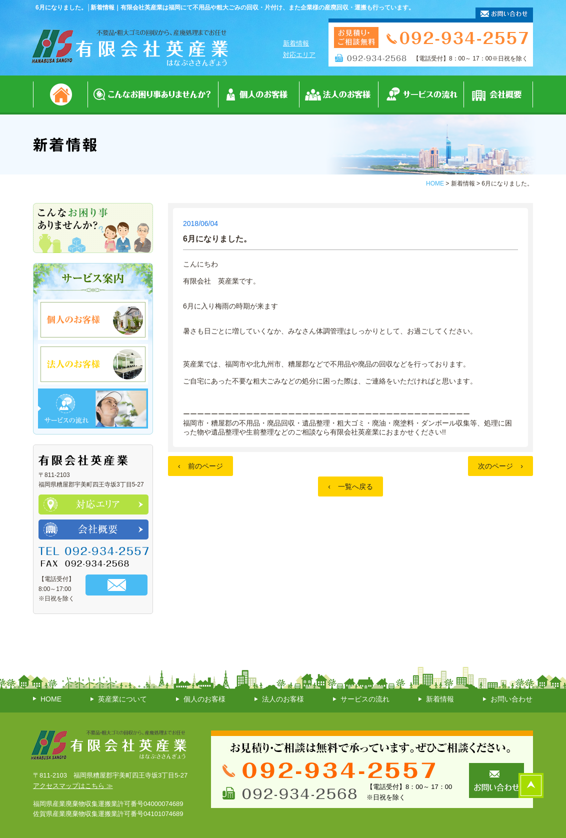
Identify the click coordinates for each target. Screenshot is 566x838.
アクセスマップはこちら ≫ (73, 786)
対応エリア (299, 54)
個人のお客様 (205, 699)
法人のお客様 (283, 699)
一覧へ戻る (350, 486)
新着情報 (296, 43)
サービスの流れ (365, 699)
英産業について (122, 699)
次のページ (500, 466)
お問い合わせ (511, 699)
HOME (435, 183)
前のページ (200, 466)
